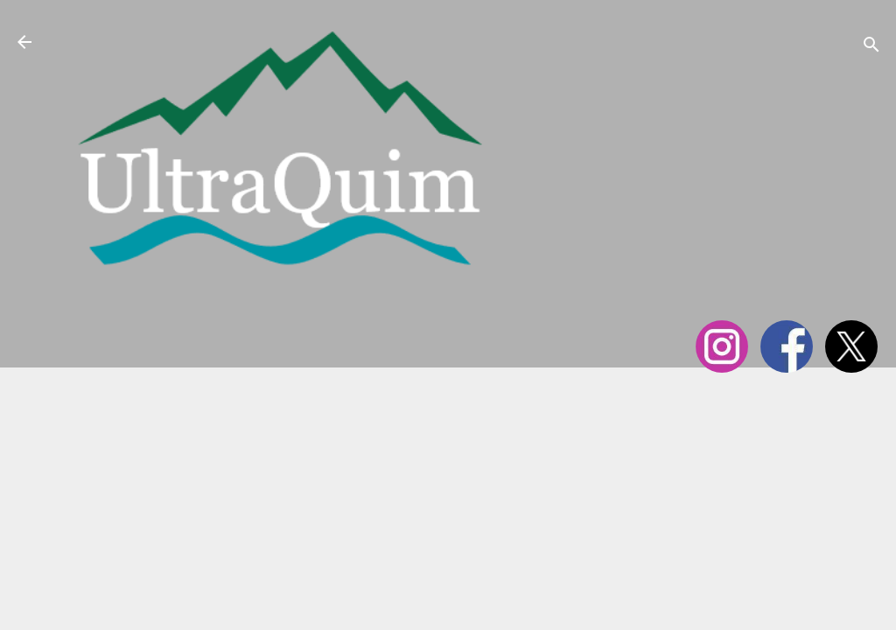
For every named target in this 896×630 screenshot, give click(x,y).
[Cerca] (871, 47)
